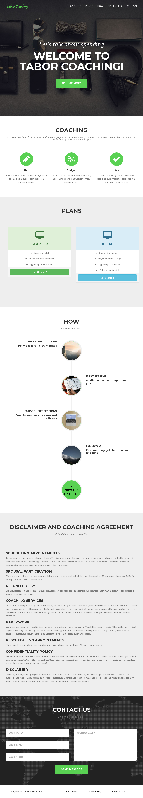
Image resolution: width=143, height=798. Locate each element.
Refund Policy (70, 791)
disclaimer (115, 7)
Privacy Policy (94, 791)
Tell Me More (71, 83)
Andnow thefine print (71, 490)
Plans (89, 7)
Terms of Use (118, 791)
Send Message (71, 769)
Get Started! (40, 272)
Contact (131, 7)
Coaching (75, 7)
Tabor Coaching (18, 7)
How (100, 7)
